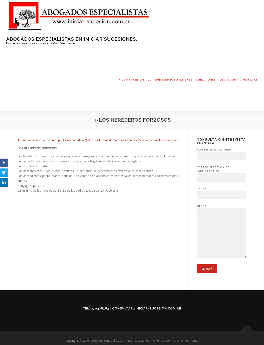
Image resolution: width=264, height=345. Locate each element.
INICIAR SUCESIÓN (131, 79)
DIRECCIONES (206, 79)
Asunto (221, 193)
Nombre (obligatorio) (221, 154)
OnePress (159, 342)
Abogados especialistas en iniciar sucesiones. (71, 39)
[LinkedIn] (4, 182)
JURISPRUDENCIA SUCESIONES (170, 79)
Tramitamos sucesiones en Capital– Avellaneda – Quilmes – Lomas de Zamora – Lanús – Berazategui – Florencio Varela (98, 141)
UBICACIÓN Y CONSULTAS (239, 79)
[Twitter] (4, 172)
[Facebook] (4, 163)
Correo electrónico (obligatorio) (221, 173)
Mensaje (221, 232)
